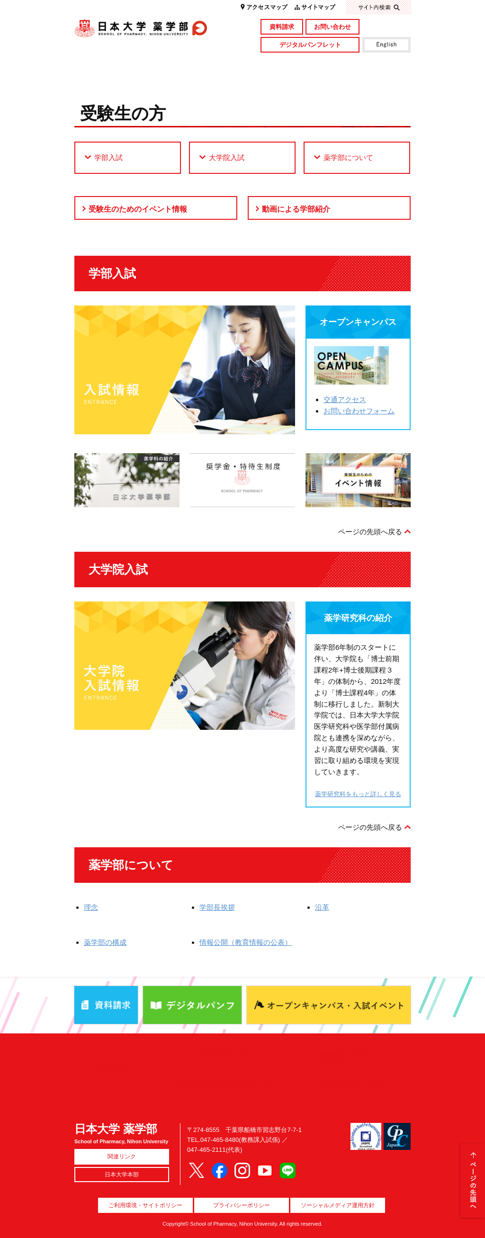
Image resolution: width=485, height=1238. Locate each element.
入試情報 (200, 79)
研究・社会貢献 (284, 63)
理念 (91, 907)
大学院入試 (226, 157)
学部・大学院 (200, 63)
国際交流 (368, 79)
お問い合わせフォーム (359, 411)
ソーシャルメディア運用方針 (338, 1205)
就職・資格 (284, 79)
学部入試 (108, 157)
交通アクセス (344, 399)
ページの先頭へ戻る (370, 532)
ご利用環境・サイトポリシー (145, 1205)
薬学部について (348, 157)
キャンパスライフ (116, 79)
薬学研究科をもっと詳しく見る (358, 794)
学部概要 (116, 63)
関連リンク (122, 1156)
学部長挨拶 (217, 907)
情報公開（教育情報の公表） (245, 942)
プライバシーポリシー (241, 1205)
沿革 (322, 907)
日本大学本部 (122, 1174)
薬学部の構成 (105, 942)
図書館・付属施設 (368, 63)
